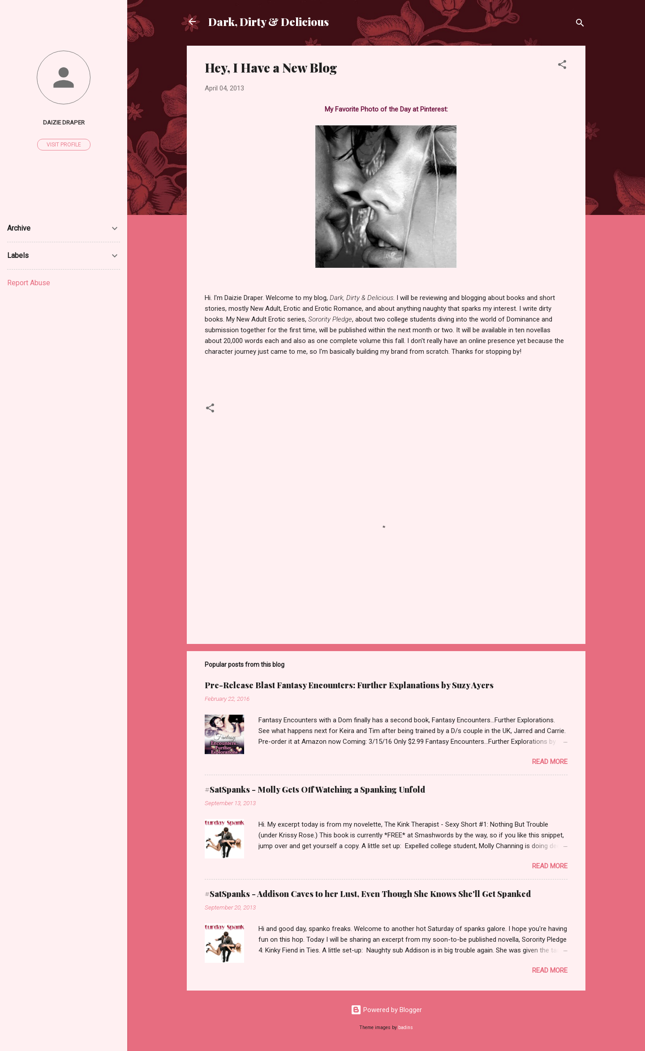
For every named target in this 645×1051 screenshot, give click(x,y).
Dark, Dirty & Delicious (268, 21)
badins (405, 1027)
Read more (550, 762)
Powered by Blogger (386, 1010)
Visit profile (64, 145)
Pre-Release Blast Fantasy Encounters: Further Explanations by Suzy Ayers (349, 685)
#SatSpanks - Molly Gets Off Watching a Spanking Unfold (315, 789)
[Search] (580, 24)
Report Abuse (28, 283)
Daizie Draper (64, 122)
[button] (562, 66)
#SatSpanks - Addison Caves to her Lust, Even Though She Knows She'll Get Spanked (368, 893)
